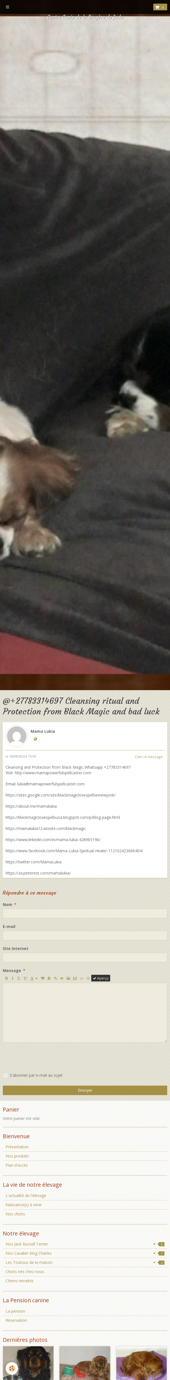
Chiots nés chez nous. (25, 1271)
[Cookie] (12, 1368)
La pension (15, 1311)
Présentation (17, 1146)
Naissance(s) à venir (24, 1204)
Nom (7, 904)
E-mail (9, 926)
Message (12, 970)
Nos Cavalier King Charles (85, 1253)
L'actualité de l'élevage (26, 1195)
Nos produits (17, 1156)
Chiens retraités (20, 1280)
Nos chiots (15, 1214)
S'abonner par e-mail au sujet (33, 1075)
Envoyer (85, 1090)
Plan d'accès (17, 1165)
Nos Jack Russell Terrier (85, 1244)
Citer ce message (149, 756)
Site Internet (15, 948)
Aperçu (101, 978)
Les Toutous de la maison (85, 1262)
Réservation (16, 1320)
